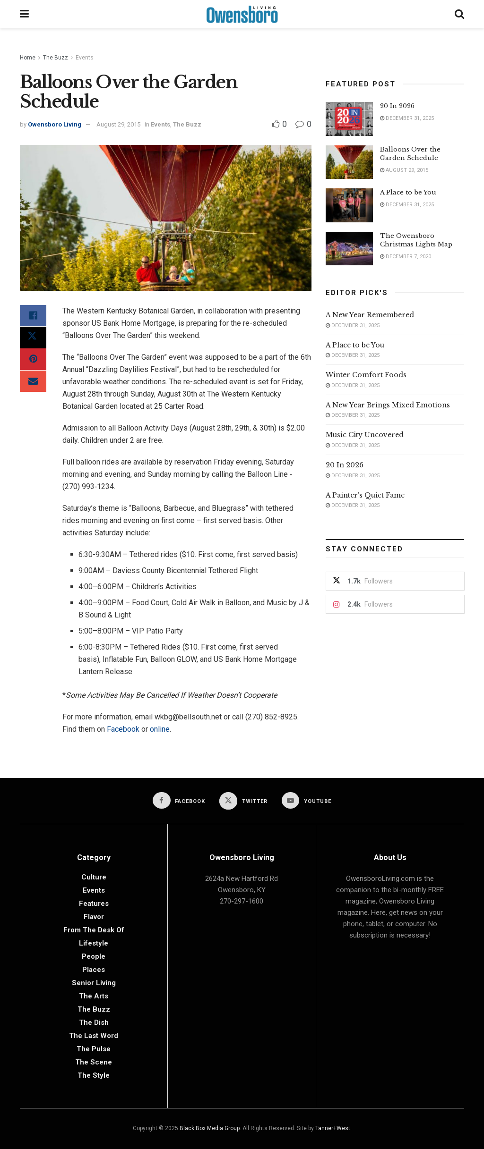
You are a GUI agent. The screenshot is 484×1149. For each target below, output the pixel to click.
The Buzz (55, 57)
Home (27, 57)
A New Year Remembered (370, 315)
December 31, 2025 (407, 118)
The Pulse (94, 1049)
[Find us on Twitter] (243, 801)
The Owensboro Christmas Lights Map (416, 240)
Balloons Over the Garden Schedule (410, 153)
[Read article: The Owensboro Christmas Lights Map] (349, 249)
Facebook (123, 729)
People (93, 956)
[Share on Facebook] (33, 316)
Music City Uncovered (365, 435)
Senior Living (94, 983)
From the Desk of (93, 930)
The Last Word (93, 1035)
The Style (94, 1075)
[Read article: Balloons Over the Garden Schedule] (349, 162)
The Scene (93, 1062)
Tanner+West (332, 1128)
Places (93, 969)
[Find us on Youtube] (307, 800)
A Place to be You (409, 192)
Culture (93, 877)
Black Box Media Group (210, 1128)
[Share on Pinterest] (33, 361)
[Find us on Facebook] (179, 800)
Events (85, 57)
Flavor (94, 916)
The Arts (93, 996)
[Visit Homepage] (241, 14)
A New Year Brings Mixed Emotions (388, 405)
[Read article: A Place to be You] (349, 205)
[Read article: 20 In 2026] (349, 119)
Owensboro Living (54, 124)
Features (94, 903)
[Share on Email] (33, 384)
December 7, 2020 (405, 256)
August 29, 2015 (118, 124)
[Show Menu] (24, 14)
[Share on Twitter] (33, 339)
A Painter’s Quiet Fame (365, 495)
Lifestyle (93, 943)
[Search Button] (459, 14)
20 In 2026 (397, 106)
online (160, 729)
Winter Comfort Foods (366, 375)
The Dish (94, 1022)
